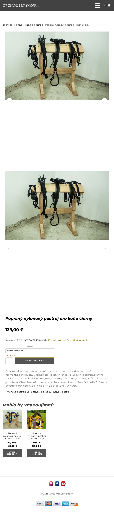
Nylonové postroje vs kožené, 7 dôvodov (28, 391)
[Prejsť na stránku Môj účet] (109, 5)
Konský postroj (61, 391)
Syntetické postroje (77, 340)
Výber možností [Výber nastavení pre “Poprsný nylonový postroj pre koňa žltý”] (37, 453)
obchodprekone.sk (13, 25)
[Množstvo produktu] (9, 360)
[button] (104, 5)
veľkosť (30, 347)
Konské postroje (34, 25)
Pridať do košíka (34, 361)
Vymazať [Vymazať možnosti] (11, 355)
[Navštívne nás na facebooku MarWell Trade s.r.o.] (57, 484)
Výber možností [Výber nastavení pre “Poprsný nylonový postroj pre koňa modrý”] (12, 453)
